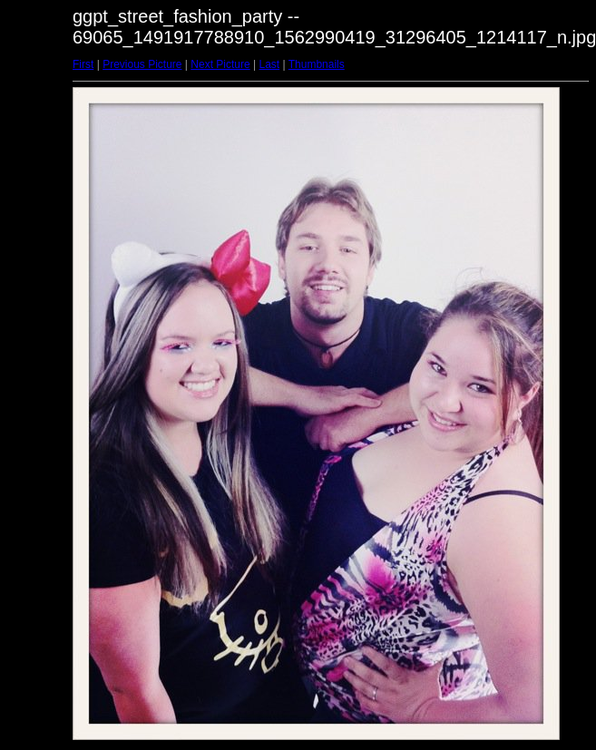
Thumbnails (316, 64)
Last (269, 64)
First (83, 64)
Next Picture (220, 64)
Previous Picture (142, 64)
